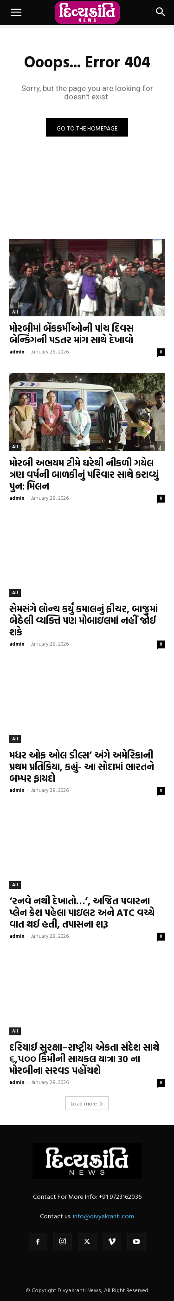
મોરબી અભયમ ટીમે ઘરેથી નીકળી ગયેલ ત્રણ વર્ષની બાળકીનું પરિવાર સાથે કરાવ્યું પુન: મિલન (84, 474)
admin (17, 351)
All (15, 311)
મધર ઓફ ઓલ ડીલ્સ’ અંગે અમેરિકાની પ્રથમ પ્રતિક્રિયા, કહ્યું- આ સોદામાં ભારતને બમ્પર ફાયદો (81, 766)
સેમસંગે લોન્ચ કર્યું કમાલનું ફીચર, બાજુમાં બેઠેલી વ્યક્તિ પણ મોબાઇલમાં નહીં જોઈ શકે (83, 620)
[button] (16, 12)
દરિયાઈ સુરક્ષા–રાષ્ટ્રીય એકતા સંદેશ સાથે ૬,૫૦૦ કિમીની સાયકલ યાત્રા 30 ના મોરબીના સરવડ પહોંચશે (84, 1058)
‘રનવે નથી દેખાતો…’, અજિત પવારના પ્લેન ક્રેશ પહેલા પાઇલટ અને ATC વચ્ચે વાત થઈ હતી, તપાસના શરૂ (82, 912)
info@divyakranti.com (103, 1216)
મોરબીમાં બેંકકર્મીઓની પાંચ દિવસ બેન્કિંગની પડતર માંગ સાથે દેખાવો (71, 333)
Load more (87, 1103)
